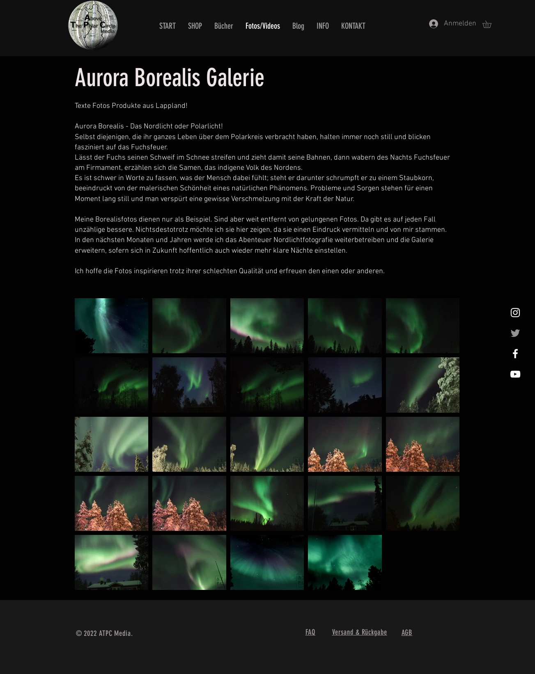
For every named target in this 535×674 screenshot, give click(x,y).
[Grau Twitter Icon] (515, 333)
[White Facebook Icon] (515, 353)
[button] (490, 24)
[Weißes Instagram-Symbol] (515, 312)
